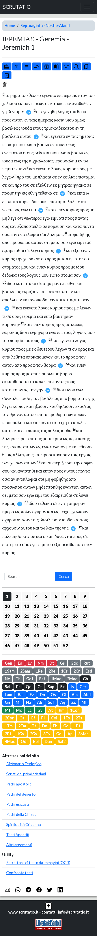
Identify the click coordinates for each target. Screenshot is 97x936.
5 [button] (46, 596)
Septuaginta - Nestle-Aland (45, 25)
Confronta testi (19, 872)
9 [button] (85, 596)
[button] (48, 905)
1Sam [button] (10, 671)
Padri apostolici (19, 784)
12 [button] (26, 606)
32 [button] (46, 625)
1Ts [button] (66, 717)
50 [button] (46, 645)
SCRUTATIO (17, 7)
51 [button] (55, 645)
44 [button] (75, 635)
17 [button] (75, 606)
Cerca (63, 576)
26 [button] (75, 616)
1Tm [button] (9, 725)
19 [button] (7, 616)
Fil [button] (43, 717)
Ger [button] (83, 686)
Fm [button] (44, 725)
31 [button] (36, 625)
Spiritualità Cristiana (23, 824)
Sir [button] (62, 686)
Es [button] (20, 663)
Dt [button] (51, 663)
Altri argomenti (19, 844)
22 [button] (36, 616)
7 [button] (65, 596)
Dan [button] (48, 741)
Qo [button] (29, 686)
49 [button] (36, 645)
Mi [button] (18, 702)
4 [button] (36, 596)
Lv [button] (30, 663)
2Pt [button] (8, 733)
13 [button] (36, 606)
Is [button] (72, 686)
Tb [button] (18, 678)
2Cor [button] (9, 717)
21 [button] (26, 616)
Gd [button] (59, 733)
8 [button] (75, 596)
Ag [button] (62, 702)
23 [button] (46, 616)
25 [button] (65, 616)
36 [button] (84, 625)
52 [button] (65, 645)
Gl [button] (64, 694)
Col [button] (54, 717)
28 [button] (7, 625)
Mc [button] (19, 710)
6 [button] (55, 596)
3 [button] (26, 596)
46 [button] (7, 645)
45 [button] (84, 635)
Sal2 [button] (61, 741)
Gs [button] (62, 663)
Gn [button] (7, 702)
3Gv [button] (46, 733)
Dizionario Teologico (23, 763)
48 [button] (26, 645)
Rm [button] (61, 710)
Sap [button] (51, 686)
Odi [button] (24, 741)
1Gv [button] (20, 733)
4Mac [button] (10, 741)
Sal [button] (7, 686)
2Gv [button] (33, 733)
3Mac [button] (83, 733)
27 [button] (84, 616)
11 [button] (17, 606)
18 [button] (84, 606)
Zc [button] (73, 702)
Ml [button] (84, 702)
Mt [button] (7, 710)
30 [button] (26, 625)
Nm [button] (41, 663)
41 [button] (46, 635)
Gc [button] (65, 725)
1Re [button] (39, 671)
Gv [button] (40, 710)
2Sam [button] (25, 671)
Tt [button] (34, 725)
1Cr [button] (64, 671)
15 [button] (55, 606)
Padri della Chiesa (21, 814)
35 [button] (75, 625)
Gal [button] (22, 717)
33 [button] (55, 625)
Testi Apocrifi (17, 834)
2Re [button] (51, 671)
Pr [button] (18, 686)
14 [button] (46, 606)
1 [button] (7, 596)
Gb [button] (85, 678)
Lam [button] (8, 694)
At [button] (50, 710)
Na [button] (28, 702)
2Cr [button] (76, 671)
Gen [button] (8, 663)
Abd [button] (87, 694)
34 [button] (65, 625)
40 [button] (36, 635)
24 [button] (55, 616)
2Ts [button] (79, 717)
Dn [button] (42, 694)
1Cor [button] (74, 710)
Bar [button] (21, 694)
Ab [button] (39, 702)
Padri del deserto (20, 794)
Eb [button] (55, 725)
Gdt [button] (29, 678)
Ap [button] (70, 733)
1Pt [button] (77, 725)
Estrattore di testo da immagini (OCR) (38, 862)
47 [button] (17, 645)
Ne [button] (7, 678)
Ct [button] (39, 686)
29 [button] (17, 625)
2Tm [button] (22, 725)
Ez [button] (32, 694)
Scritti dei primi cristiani (26, 773)
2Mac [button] (72, 678)
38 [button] (17, 635)
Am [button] (75, 694)
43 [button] (65, 635)
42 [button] (55, 635)
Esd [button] (89, 671)
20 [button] (17, 616)
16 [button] (65, 606)
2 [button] (17, 596)
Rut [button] (87, 663)
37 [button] (7, 635)
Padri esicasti (17, 804)
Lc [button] (30, 710)
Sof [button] (51, 702)
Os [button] (53, 694)
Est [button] (42, 678)
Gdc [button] (74, 663)
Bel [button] (36, 741)
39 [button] (26, 635)
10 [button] (7, 606)
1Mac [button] (56, 678)
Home (9, 25)
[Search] (29, 576)
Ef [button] (33, 717)
